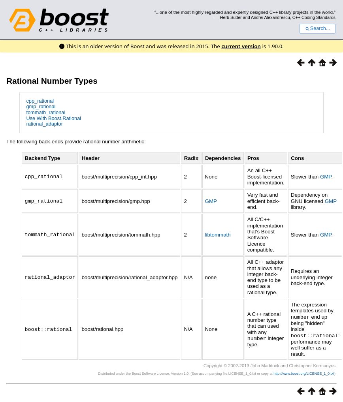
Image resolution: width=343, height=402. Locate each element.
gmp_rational (40, 106)
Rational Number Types (52, 80)
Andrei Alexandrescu (270, 17)
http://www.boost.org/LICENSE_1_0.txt (303, 373)
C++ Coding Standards (313, 17)
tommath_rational (45, 112)
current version (241, 46)
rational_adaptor (44, 124)
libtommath (218, 235)
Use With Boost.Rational (53, 118)
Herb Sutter (231, 17)
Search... (317, 28)
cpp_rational (40, 101)
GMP (326, 177)
